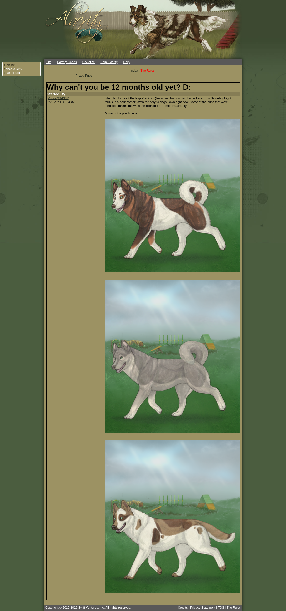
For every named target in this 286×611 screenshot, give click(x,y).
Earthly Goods (67, 62)
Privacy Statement (202, 607)
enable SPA (14, 69)
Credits (183, 607)
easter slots (13, 72)
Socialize (88, 62)
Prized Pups (84, 75)
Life (48, 62)
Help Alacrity (108, 62)
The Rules (234, 607)
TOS (221, 607)
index (134, 70)
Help (126, 62)
